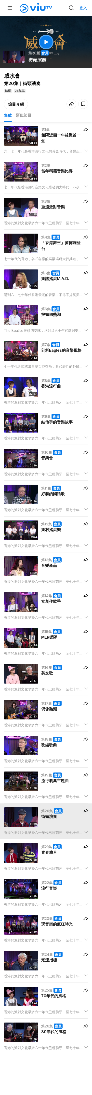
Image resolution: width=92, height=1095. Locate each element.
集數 (8, 115)
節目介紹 (16, 104)
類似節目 (23, 115)
